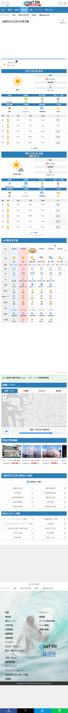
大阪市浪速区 (18, 502)
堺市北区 (50, 502)
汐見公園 (50, 533)
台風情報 (9, 629)
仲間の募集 (44, 629)
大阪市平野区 (18, 507)
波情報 (17, 10)
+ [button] (4, 396)
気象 (31, 10)
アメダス (9, 642)
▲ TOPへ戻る (34, 584)
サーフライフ (5, 588)
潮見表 (10, 10)
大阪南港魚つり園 (50, 519)
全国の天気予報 (25, 588)
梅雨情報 (9, 634)
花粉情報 (9, 638)
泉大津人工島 (50, 528)
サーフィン (38, 10)
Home (3, 10)
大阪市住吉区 (18, 488)
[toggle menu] (65, 2)
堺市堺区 (17, 493)
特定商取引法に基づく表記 (16, 675)
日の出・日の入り (13, 646)
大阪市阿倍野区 (18, 497)
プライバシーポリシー (14, 670)
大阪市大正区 (50, 497)
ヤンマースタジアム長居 (17, 519)
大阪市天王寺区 (50, 507)
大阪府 (36, 588)
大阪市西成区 (50, 488)
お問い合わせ (49, 10)
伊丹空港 (17, 537)
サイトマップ (11, 666)
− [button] (4, 399)
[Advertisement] (34, 42)
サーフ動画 (44, 625)
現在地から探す (36, 482)
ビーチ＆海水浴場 (47, 621)
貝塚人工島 (50, 537)
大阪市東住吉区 (50, 493)
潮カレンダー (11, 621)
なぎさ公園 (17, 533)
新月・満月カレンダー (14, 651)
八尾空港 (50, 524)
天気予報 (24, 10)
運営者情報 (10, 662)
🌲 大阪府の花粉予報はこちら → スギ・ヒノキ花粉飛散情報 (26, 378)
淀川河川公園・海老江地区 (17, 528)
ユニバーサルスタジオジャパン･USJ (18, 524)
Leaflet (41, 426)
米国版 (8, 679)
